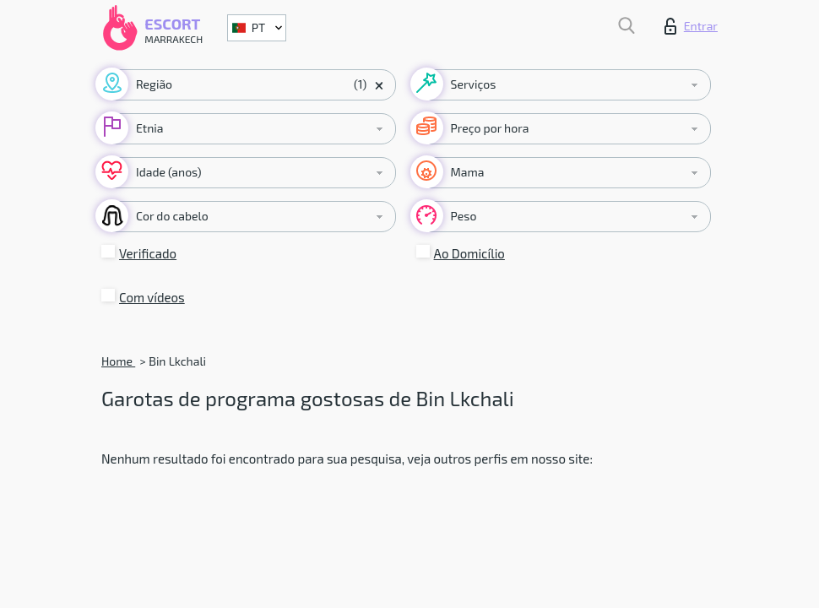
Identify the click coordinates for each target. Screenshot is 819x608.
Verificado (147, 253)
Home (118, 361)
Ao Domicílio (469, 253)
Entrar (691, 26)
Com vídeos (152, 297)
